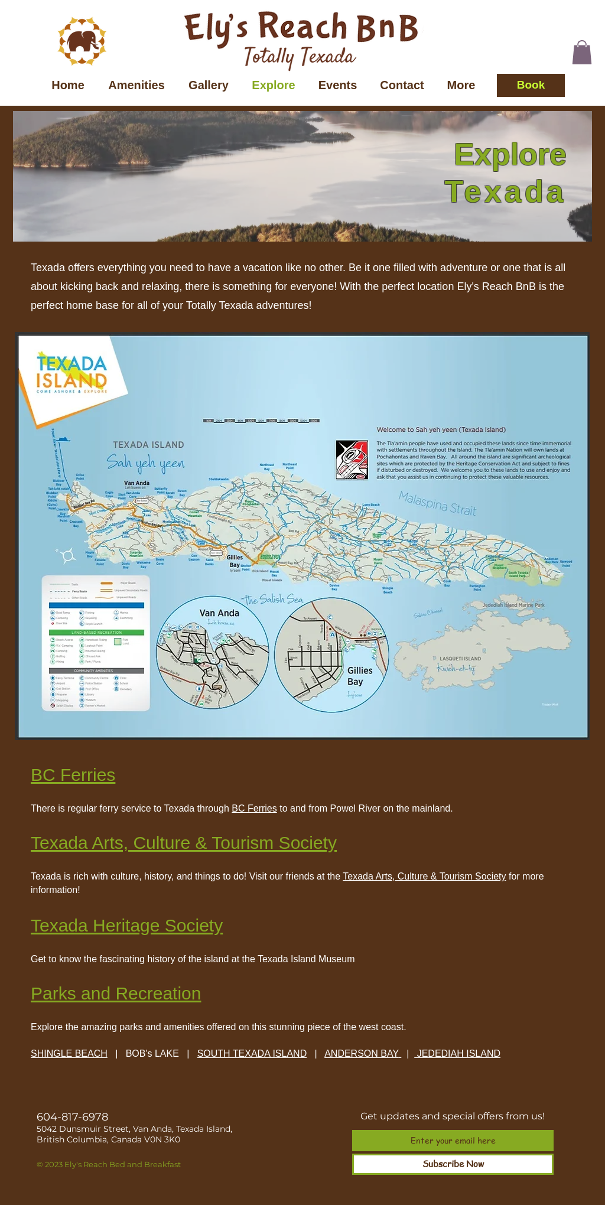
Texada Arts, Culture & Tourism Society (424, 876)
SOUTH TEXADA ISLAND (252, 1053)
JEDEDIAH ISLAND (457, 1053)
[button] (582, 52)
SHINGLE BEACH (69, 1053)
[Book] (531, 85)
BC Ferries (254, 808)
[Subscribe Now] (453, 1164)
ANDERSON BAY (361, 1053)
